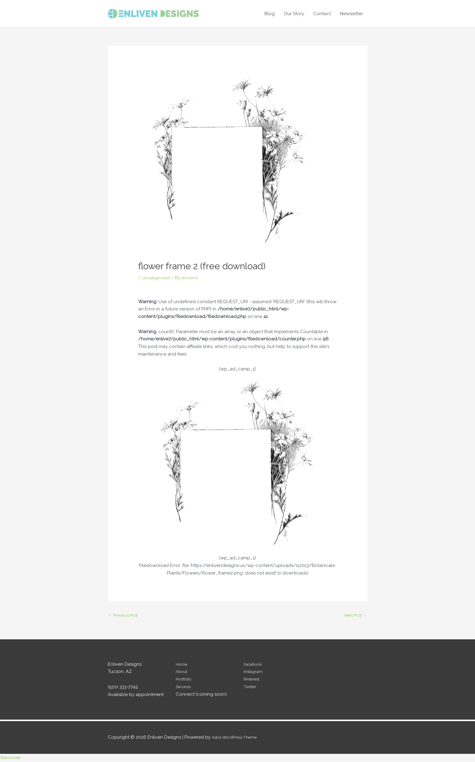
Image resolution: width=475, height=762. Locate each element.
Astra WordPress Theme (237, 738)
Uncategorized (158, 277)
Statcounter (12, 758)
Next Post (353, 615)
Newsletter (351, 13)
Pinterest (253, 680)
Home (182, 665)
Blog (269, 13)
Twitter (251, 687)
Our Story (294, 13)
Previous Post (125, 615)
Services (185, 687)
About (182, 672)
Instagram (254, 672)
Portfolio (185, 680)
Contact (322, 13)
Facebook (254, 665)
